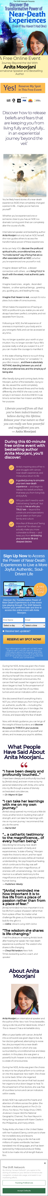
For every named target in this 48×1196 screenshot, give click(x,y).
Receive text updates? (17, 631)
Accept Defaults (24, 1191)
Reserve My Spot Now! (24, 639)
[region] (24, 1178)
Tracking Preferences (24, 1183)
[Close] (45, 1163)
